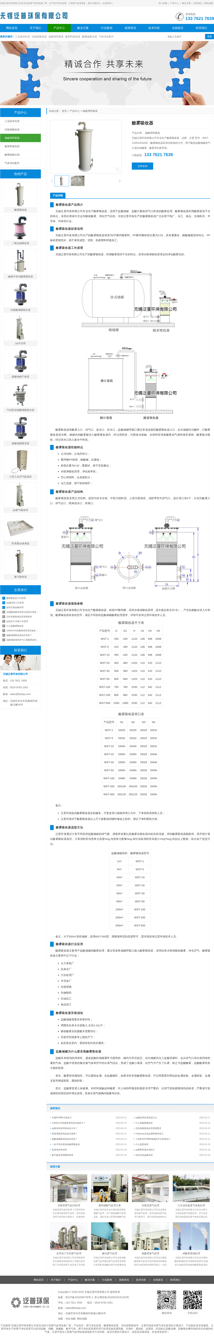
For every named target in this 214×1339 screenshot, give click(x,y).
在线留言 (178, 27)
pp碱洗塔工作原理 (15, 603)
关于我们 (35, 27)
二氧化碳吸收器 (20, 243)
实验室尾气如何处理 (69, 1205)
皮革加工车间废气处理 (68, 1253)
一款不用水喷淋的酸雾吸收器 (66, 1144)
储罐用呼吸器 (56, 36)
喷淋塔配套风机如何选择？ (65, 1133)
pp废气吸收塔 (20, 510)
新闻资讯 (130, 27)
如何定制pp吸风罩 (144, 1155)
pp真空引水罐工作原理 (17, 621)
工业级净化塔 (22, 36)
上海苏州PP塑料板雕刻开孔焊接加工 (153, 1139)
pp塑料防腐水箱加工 (145, 1149)
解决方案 (186, 3)
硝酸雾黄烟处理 (191, 1253)
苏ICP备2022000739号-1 (79, 1297)
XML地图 (70, 1318)
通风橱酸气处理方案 (109, 1205)
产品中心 (174, 3)
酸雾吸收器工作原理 (16, 598)
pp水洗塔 (20, 343)
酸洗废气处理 (109, 1253)
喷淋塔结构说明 (59, 1149)
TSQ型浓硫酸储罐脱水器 (20, 410)
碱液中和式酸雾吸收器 (20, 276)
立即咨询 (142, 166)
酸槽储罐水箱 (89, 36)
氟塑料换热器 (72, 36)
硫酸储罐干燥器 (20, 376)
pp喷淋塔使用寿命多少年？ (65, 1128)
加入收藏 (163, 3)
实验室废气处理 (150, 1205)
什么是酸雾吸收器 (144, 1123)
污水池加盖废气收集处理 (191, 1205)
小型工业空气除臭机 (20, 476)
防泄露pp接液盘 (20, 543)
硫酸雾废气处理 (150, 1253)
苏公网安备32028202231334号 (112, 1297)
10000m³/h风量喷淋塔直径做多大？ (69, 1123)
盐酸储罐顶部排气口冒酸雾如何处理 (22, 640)
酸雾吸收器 (20, 209)
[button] (52, 180)
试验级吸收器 (39, 36)
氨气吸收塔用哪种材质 (62, 1155)
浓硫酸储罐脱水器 (20, 309)
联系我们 (198, 3)
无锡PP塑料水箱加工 (62, 1117)
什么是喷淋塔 (142, 1144)
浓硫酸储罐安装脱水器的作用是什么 (22, 612)
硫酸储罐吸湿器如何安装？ (65, 1139)
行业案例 (106, 27)
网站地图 (209, 3)
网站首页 (11, 27)
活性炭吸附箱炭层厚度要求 (148, 1128)
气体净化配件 (106, 36)
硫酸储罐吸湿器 (20, 443)
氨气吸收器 (20, 576)
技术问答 (154, 27)
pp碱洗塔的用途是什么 (146, 1117)
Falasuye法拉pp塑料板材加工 (150, 1133)
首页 (64, 111)
